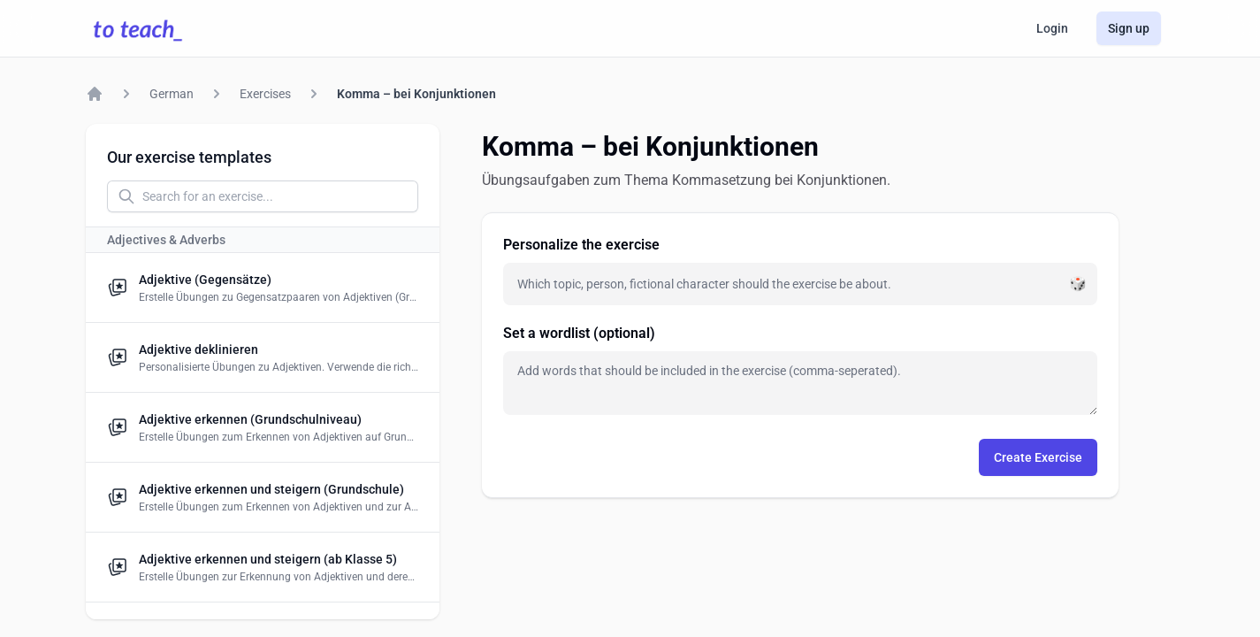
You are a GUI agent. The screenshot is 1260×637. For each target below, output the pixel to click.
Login (1052, 28)
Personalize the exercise (581, 244)
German (171, 94)
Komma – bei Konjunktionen (416, 94)
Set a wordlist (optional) (579, 333)
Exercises (265, 94)
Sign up (1128, 28)
